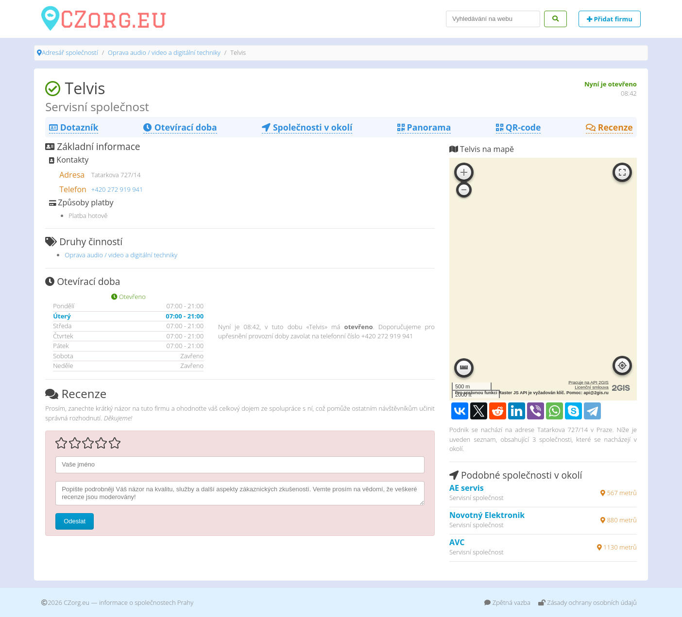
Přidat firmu (609, 19)
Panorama (424, 127)
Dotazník (73, 127)
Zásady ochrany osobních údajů (587, 602)
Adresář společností (70, 52)
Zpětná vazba (507, 602)
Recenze (609, 127)
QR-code (518, 127)
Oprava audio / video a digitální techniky (164, 52)
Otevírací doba (180, 127)
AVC (457, 542)
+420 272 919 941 (117, 189)
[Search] (493, 19)
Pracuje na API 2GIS (588, 382)
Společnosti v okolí (307, 127)
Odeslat (74, 521)
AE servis (466, 488)
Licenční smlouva (592, 387)
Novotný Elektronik (487, 515)
